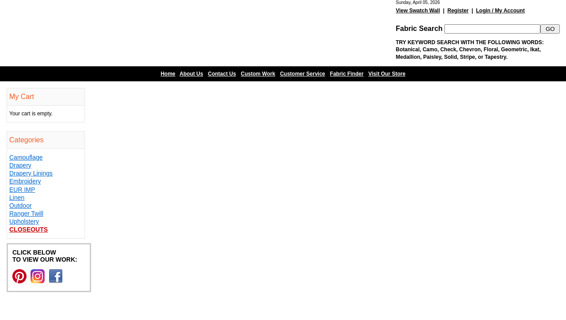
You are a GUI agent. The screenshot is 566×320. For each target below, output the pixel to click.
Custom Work (258, 74)
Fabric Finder (346, 74)
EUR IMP (22, 189)
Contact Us (222, 74)
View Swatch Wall (418, 11)
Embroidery (25, 181)
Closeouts (28, 229)
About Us (191, 74)
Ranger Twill (26, 213)
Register (458, 11)
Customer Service (302, 74)
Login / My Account (500, 11)
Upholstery (24, 221)
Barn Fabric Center (88, 33)
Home (168, 74)
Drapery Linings (31, 173)
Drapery (20, 165)
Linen (16, 197)
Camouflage (26, 157)
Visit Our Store (386, 74)
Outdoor (20, 205)
